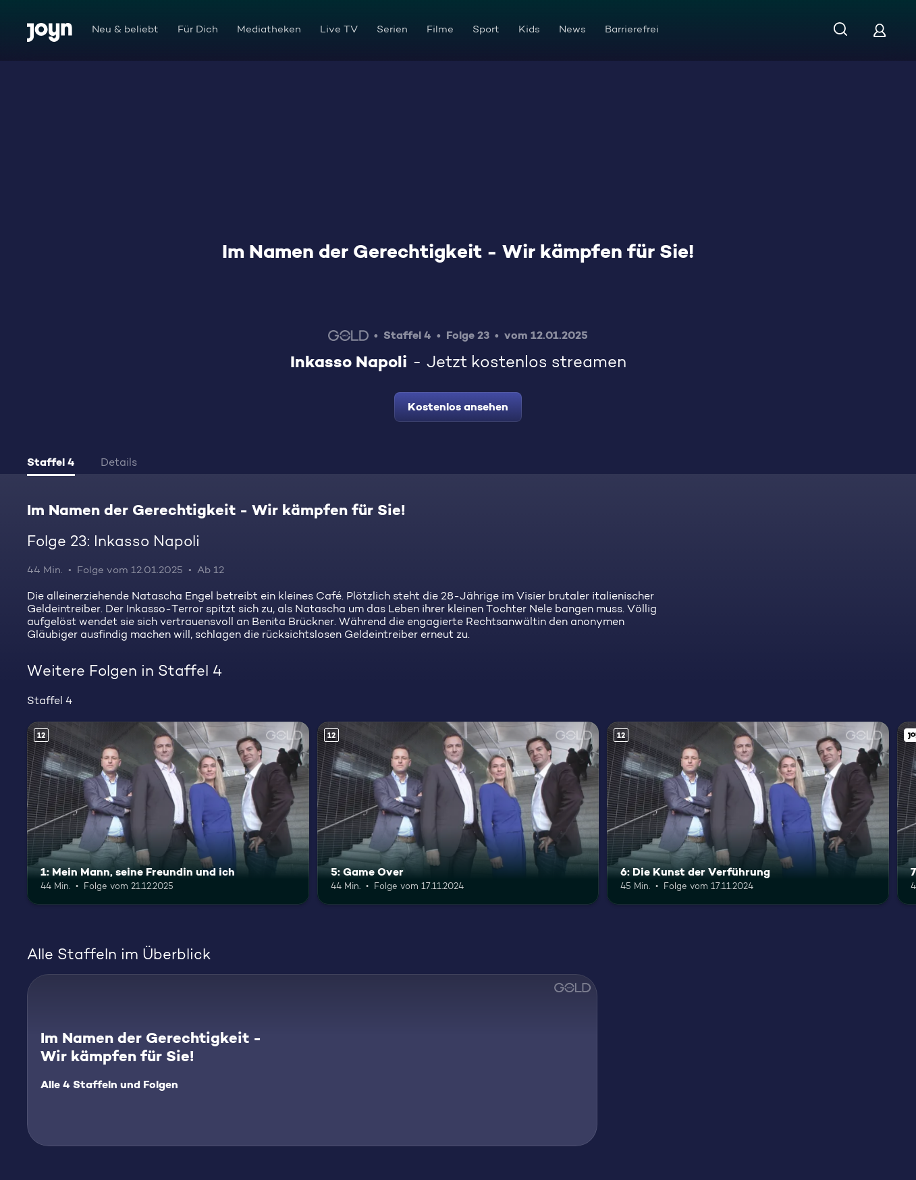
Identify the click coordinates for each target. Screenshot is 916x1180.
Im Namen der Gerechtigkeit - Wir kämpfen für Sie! (458, 251)
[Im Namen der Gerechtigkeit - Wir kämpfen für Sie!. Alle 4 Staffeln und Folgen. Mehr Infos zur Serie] (312, 1060)
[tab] (51, 464)
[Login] (879, 30)
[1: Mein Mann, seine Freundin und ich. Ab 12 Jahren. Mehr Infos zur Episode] (168, 813)
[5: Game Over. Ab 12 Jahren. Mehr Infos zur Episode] (458, 813)
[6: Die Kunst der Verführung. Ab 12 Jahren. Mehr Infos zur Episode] (748, 813)
